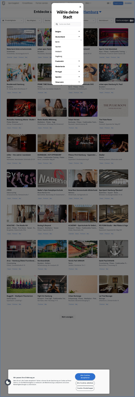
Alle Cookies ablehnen (85, 383)
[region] (58, 382)
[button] (8, 382)
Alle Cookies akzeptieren (85, 377)
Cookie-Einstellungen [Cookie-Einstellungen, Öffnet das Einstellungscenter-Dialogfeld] (85, 388)
